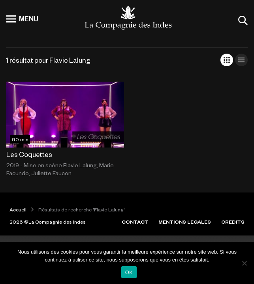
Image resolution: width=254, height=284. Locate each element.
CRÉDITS (233, 222)
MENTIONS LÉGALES (184, 222)
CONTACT (135, 222)
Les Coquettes (29, 154)
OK (129, 272)
